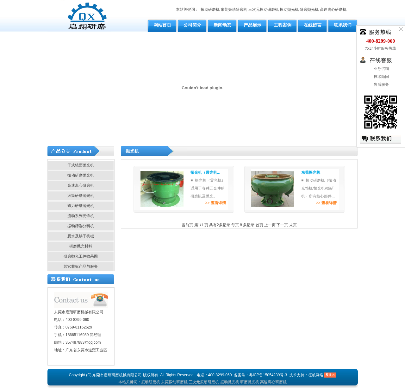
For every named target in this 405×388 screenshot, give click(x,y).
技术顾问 (381, 76)
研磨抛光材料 (80, 246)
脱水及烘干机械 (80, 236)
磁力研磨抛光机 (80, 205)
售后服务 (381, 84)
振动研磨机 (210, 9)
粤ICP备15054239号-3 (268, 375)
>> (215, 203)
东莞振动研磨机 (234, 9)
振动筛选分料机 (80, 226)
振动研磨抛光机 (80, 175)
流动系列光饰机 (80, 216)
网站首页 (162, 25)
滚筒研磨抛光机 (80, 195)
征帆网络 (315, 375)
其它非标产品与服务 (81, 266)
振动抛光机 (289, 9)
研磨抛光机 (309, 9)
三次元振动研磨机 (263, 9)
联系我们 (343, 25)
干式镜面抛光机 (80, 165)
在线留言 (312, 25)
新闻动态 (222, 25)
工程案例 (282, 25)
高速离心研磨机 (333, 9)
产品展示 (252, 25)
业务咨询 (381, 68)
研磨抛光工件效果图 (81, 256)
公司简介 (192, 25)
